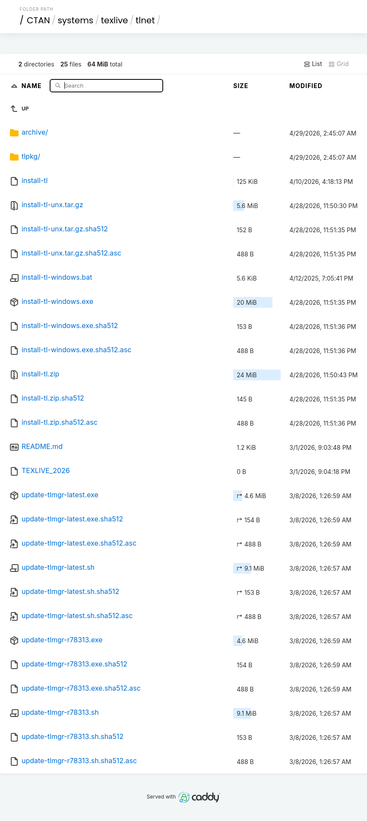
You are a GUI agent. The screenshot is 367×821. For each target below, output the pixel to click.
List (313, 64)
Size (240, 85)
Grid (338, 64)
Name (33, 85)
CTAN (38, 20)
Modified (306, 85)
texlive (114, 20)
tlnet (145, 20)
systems (75, 20)
